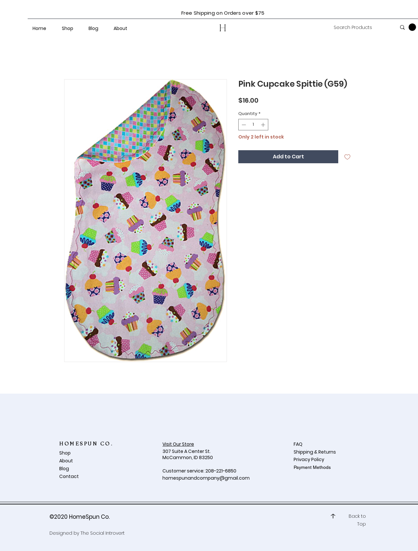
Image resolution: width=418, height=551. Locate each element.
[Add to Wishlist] (347, 156)
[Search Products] (360, 28)
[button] (412, 27)
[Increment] (264, 124)
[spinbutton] (253, 124)
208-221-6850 (220, 471)
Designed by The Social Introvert (87, 533)
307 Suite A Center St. (187, 451)
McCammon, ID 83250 (187, 457)
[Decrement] (243, 124)
